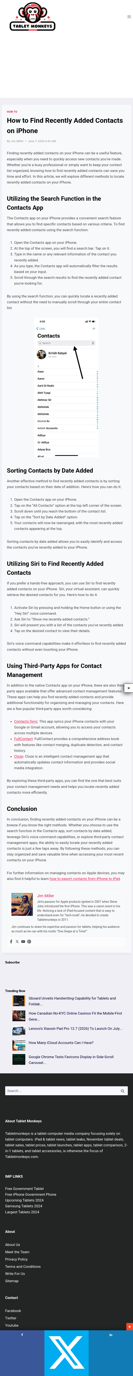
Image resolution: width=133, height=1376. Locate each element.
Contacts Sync (26, 721)
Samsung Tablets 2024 (23, 1206)
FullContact (23, 739)
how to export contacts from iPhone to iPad (85, 879)
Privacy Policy (16, 1259)
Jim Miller (17, 141)
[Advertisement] (66, 66)
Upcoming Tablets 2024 (24, 1200)
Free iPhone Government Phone (30, 1194)
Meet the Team (17, 1252)
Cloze (18, 756)
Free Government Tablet (24, 1188)
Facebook (13, 1311)
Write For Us (15, 1273)
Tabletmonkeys (17, 1133)
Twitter (10, 1318)
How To (12, 111)
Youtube (11, 1325)
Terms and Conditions (23, 1266)
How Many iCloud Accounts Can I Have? (61, 1043)
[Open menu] (129, 16)
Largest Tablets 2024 (22, 1212)
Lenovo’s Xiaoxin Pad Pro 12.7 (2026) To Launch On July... (75, 1028)
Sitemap (12, 1281)
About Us (12, 1244)
